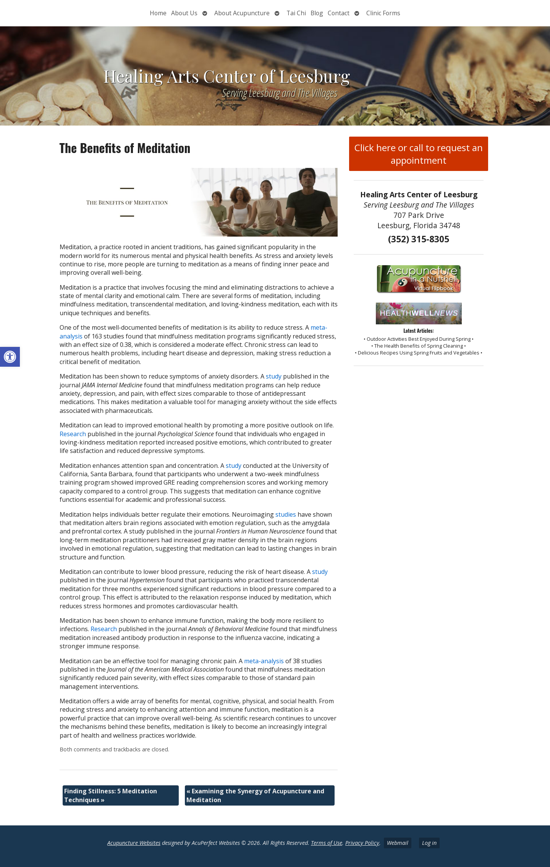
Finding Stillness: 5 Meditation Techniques (110, 795)
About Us (184, 13)
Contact (338, 13)
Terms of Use (326, 842)
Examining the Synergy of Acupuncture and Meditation (255, 795)
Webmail (397, 842)
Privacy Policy (362, 842)
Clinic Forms (383, 13)
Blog (317, 13)
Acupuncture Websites (133, 842)
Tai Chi (296, 13)
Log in (429, 842)
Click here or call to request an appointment (418, 153)
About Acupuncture (242, 13)
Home (158, 13)
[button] (10, 357)
